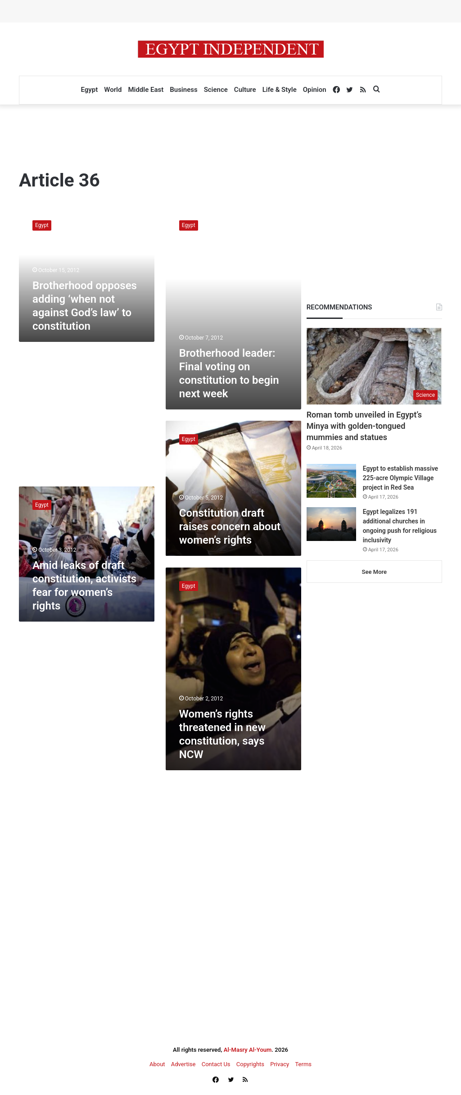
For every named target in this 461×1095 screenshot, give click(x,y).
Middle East (145, 90)
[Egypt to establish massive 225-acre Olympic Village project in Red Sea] (331, 481)
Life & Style (279, 90)
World (113, 90)
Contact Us (216, 1064)
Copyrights (250, 1064)
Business (183, 90)
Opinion (314, 90)
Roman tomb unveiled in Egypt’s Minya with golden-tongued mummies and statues (364, 426)
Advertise (183, 1064)
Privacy (279, 1064)
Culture (245, 90)
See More (374, 571)
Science (216, 90)
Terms (303, 1064)
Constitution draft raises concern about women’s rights (229, 526)
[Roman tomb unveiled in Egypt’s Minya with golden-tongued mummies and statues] (374, 366)
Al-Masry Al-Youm (248, 1049)
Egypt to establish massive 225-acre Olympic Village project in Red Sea (400, 478)
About (157, 1064)
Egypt (89, 90)
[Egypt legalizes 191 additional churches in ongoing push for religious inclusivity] (331, 524)
